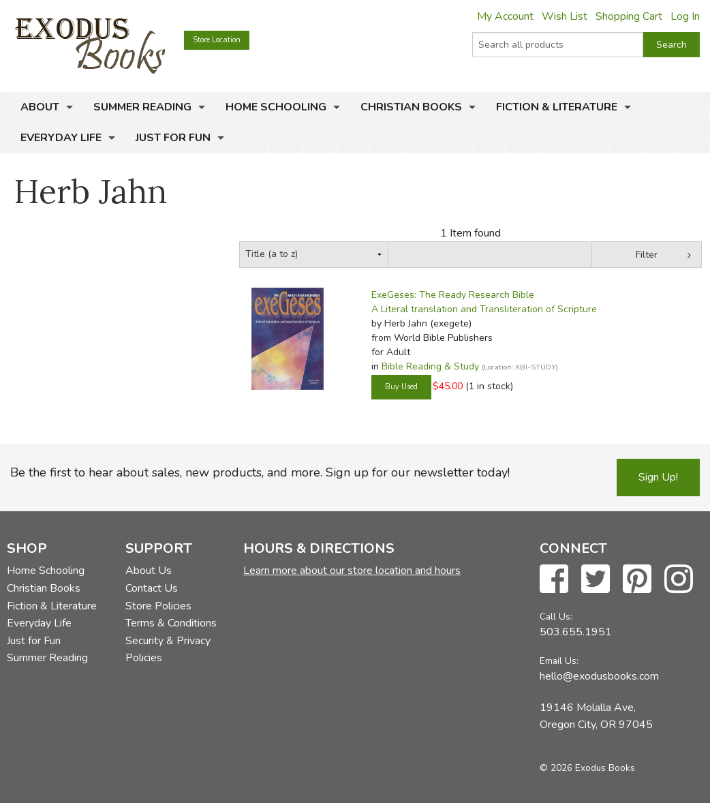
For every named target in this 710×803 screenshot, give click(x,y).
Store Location (217, 40)
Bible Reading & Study (430, 366)
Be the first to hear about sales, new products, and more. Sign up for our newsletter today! (260, 472)
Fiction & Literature (556, 107)
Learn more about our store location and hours (352, 570)
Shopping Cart (629, 16)
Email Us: (559, 660)
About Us (148, 570)
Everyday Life (61, 137)
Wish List (564, 16)
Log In (685, 16)
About (39, 107)
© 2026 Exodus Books (587, 767)
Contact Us (151, 588)
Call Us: (556, 616)
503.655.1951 (576, 631)
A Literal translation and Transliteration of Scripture (484, 309)
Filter (647, 254)
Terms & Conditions (171, 623)
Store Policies (158, 606)
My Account (505, 16)
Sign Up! (658, 477)
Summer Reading (142, 107)
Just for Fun (173, 137)
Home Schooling (276, 107)
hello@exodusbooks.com (599, 676)
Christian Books (411, 107)
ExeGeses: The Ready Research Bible (452, 294)
